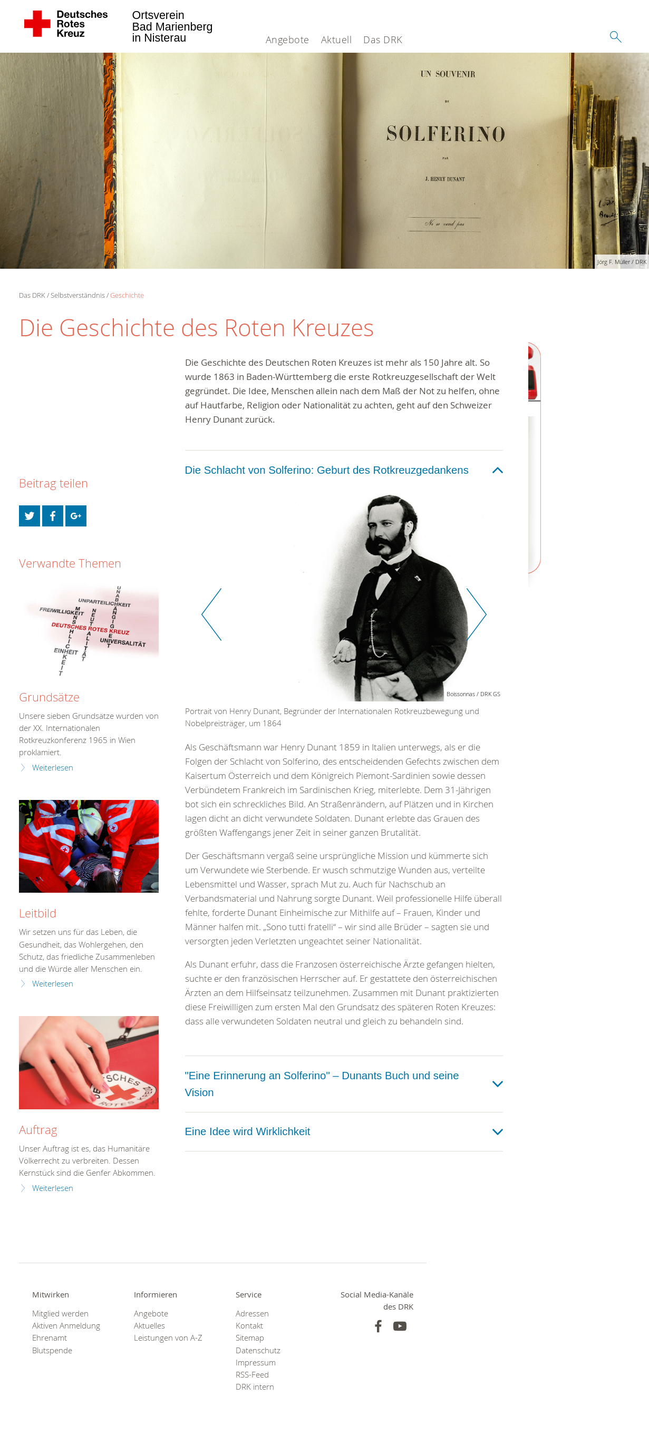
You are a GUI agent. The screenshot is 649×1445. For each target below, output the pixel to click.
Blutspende (52, 1350)
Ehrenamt (49, 1338)
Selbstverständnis (78, 295)
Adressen (252, 1314)
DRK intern (255, 1387)
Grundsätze (49, 697)
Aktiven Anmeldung (66, 1326)
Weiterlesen (52, 768)
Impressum (256, 1363)
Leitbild (37, 913)
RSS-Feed (252, 1375)
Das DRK (382, 39)
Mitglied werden (60, 1314)
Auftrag (38, 1129)
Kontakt (249, 1326)
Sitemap (250, 1338)
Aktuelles (149, 1326)
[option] (344, 615)
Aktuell (336, 39)
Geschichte (127, 295)
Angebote (287, 39)
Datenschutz (258, 1350)
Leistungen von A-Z (168, 1338)
